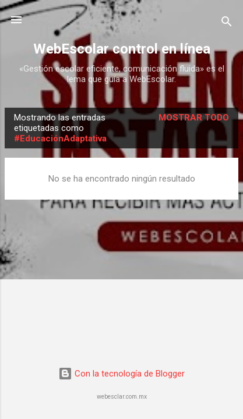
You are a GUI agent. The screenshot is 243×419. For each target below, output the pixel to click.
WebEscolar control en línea (121, 49)
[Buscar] (227, 23)
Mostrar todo (194, 117)
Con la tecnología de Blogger (121, 373)
